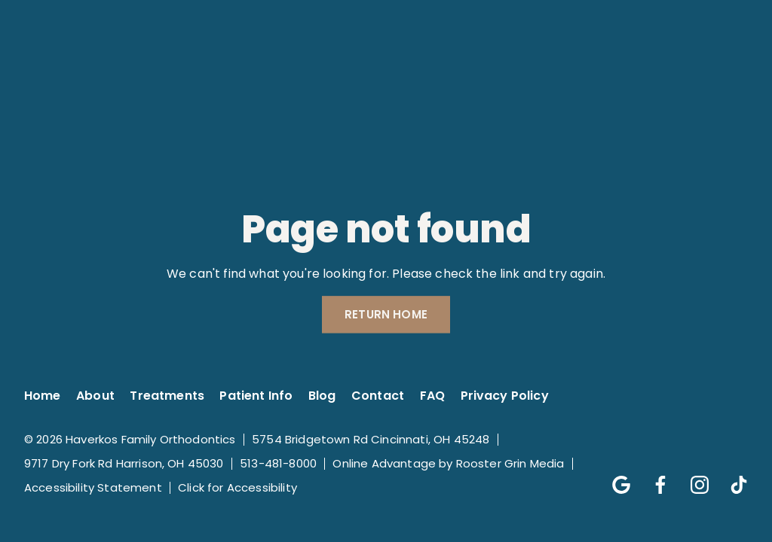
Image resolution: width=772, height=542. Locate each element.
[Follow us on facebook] (652, 477)
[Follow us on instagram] (692, 477)
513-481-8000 (278, 463)
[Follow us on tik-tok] (731, 477)
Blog (322, 395)
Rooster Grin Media (510, 463)
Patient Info (256, 395)
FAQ (432, 395)
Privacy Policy (505, 395)
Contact (377, 395)
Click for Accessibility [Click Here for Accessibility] (237, 487)
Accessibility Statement (93, 487)
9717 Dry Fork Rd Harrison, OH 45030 (124, 463)
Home (42, 395)
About (95, 395)
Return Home (386, 315)
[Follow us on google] (613, 477)
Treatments (167, 395)
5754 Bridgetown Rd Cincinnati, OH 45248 (370, 439)
